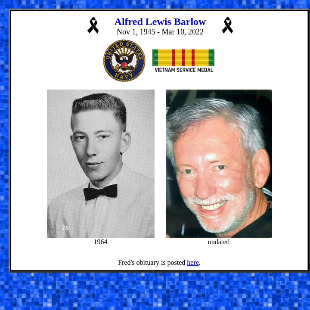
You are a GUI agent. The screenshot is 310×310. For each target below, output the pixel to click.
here (193, 262)
